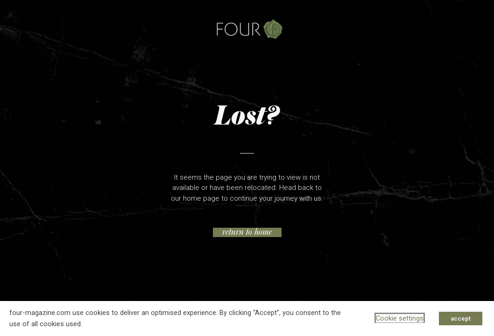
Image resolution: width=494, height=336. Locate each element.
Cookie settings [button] (399, 318)
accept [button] (461, 318)
